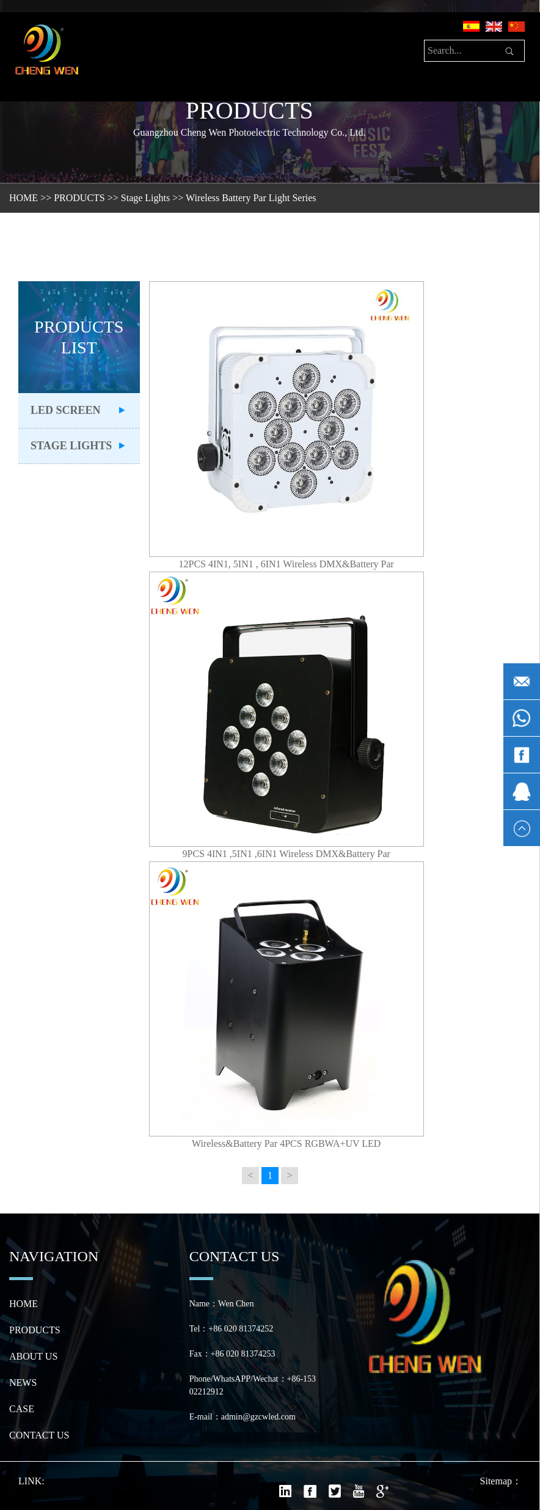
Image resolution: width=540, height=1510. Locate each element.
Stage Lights (145, 198)
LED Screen (66, 410)
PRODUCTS (79, 198)
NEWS (23, 1382)
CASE (21, 1409)
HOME (23, 198)
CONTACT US (39, 1435)
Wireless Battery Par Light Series (251, 198)
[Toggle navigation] (106, 54)
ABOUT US (33, 1356)
